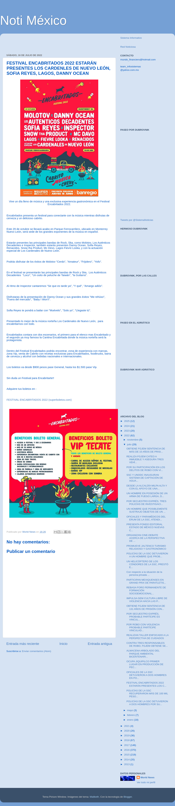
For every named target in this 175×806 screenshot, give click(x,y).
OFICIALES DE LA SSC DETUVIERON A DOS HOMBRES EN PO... (147, 675)
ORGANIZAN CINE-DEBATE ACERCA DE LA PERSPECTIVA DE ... (146, 538)
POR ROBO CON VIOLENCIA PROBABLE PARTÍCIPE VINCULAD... (143, 627)
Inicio (63, 644)
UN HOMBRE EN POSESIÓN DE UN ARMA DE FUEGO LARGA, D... (147, 495)
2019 (127, 735)
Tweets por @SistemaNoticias (136, 220)
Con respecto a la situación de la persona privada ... (144, 573)
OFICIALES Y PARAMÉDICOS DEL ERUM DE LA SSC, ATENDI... (146, 518)
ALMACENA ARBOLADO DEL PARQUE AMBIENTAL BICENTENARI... (143, 653)
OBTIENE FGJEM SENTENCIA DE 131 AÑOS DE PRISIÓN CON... (146, 607)
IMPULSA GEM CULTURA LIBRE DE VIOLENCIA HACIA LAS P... (147, 600)
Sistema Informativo (131, 37)
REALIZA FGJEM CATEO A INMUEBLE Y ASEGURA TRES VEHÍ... (145, 459)
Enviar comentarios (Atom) (36, 651)
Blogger (128, 796)
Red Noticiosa (128, 46)
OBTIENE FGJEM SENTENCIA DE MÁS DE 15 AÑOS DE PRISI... (146, 450)
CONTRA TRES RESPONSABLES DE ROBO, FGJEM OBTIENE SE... (147, 644)
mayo (130, 710)
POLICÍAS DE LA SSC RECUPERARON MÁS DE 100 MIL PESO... (147, 693)
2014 (127, 759)
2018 (127, 740)
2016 (127, 750)
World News (147, 777)
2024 (127, 426)
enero (130, 719)
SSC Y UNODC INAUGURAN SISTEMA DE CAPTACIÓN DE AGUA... (145, 478)
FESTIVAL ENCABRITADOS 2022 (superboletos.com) (39, 399)
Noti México (33, 20)
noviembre (133, 439)
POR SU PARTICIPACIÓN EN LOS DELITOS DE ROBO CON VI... (146, 469)
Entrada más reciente (22, 644)
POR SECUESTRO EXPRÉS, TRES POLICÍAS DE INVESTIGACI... (146, 502)
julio (129, 444)
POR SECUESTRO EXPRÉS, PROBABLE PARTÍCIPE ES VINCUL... (143, 616)
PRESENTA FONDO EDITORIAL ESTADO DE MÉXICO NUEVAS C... (145, 527)
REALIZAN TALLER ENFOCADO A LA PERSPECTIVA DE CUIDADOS (148, 636)
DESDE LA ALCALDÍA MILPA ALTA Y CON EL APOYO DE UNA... (147, 487)
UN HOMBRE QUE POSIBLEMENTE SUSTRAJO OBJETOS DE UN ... (147, 510)
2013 (127, 764)
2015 (127, 754)
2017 (127, 745)
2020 (127, 730)
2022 (127, 435)
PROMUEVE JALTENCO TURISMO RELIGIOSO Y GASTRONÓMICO (146, 547)
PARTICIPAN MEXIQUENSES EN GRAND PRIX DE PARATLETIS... (146, 581)
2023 (127, 430)
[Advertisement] (49, 41)
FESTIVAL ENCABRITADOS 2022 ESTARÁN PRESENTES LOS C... (146, 684)
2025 (127, 421)
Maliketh (94, 796)
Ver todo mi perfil (146, 782)
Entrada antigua (100, 644)
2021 (127, 726)
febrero (131, 715)
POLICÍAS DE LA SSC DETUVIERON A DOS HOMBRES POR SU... (147, 703)
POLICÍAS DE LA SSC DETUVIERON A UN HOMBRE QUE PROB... (147, 555)
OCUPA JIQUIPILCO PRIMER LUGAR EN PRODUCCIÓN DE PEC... (145, 664)
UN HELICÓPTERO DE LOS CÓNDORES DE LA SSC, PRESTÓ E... (147, 564)
